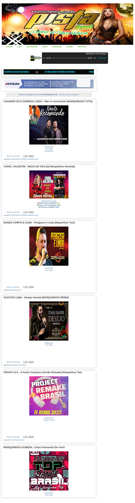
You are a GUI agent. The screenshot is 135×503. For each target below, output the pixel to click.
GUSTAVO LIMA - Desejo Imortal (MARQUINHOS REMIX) (36, 297)
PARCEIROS (56, 47)
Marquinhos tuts (33, 159)
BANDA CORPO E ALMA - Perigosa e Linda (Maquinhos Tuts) (39, 222)
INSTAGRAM (48, 151)
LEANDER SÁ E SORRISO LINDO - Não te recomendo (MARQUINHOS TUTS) (48, 101)
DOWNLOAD (48, 147)
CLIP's (19, 47)
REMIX (24, 365)
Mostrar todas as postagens (69, 94)
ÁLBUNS (69, 47)
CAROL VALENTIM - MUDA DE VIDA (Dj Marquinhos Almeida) (39, 166)
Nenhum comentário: (13, 156)
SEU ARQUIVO (32, 47)
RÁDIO (44, 47)
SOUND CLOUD (48, 420)
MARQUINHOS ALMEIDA (19, 159)
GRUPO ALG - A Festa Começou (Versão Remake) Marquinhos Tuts (43, 372)
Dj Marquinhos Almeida (48, 201)
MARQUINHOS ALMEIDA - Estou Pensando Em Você (34, 447)
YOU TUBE (48, 149)
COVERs (9, 47)
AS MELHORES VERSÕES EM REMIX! (64, 72)
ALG (11, 440)
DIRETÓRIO (82, 47)
